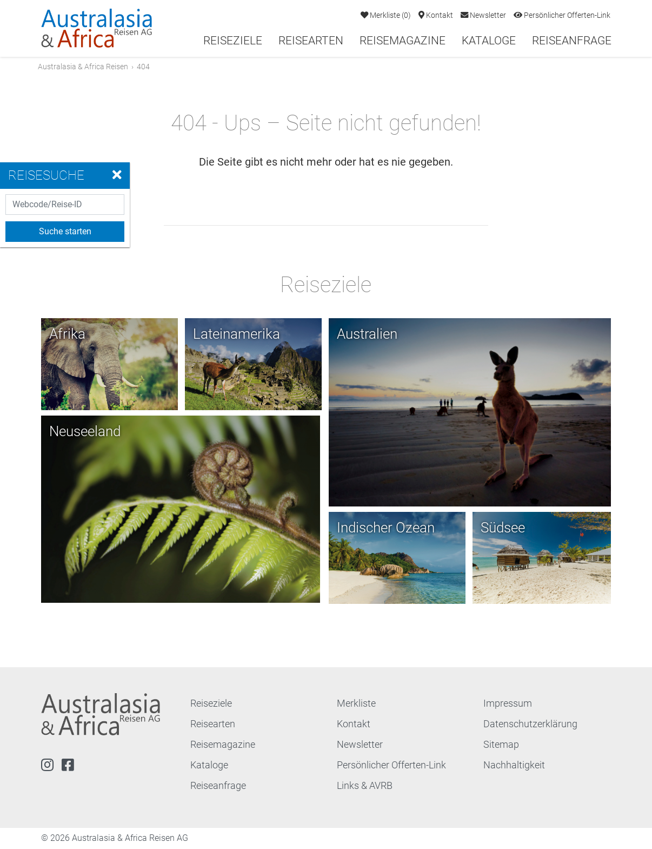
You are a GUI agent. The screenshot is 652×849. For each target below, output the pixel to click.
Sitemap (501, 745)
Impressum (507, 704)
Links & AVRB (364, 786)
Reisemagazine (402, 40)
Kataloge (489, 40)
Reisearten (310, 40)
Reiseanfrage (571, 40)
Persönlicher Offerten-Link (562, 15)
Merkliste (386, 15)
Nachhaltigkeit (514, 766)
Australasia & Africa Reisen (86, 66)
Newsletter (483, 15)
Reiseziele (232, 40)
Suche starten (65, 231)
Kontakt (435, 15)
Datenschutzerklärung (530, 724)
